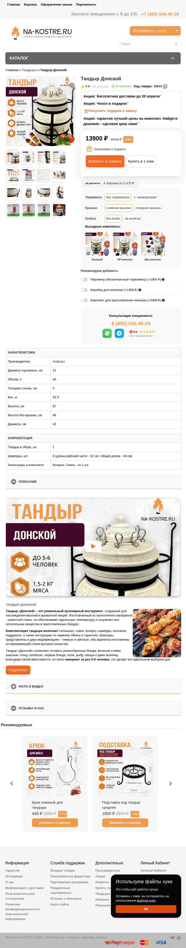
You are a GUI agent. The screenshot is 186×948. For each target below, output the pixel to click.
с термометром (145, 197)
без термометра (118, 197)
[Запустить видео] (92, 547)
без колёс (113, 218)
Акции (100, 876)
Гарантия (12, 870)
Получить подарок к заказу (112, 111)
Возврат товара (62, 870)
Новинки (102, 899)
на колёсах (133, 218)
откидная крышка (148, 208)
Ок (146, 909)
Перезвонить (86, 4)
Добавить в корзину (105, 161)
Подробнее (17, 670)
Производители (107, 870)
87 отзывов (101, 86)
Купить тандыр (107, 888)
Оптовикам (14, 876)
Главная (13, 4)
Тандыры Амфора (109, 894)
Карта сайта (59, 904)
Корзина (30, 4)
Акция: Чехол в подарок (105, 103)
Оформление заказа (56, 4)
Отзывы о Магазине (66, 898)
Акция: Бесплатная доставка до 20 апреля (122, 96)
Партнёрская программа (69, 882)
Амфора (59, 361)
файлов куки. (146, 900)
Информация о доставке (24, 888)
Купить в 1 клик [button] (141, 161)
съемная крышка (118, 208)
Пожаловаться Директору (70, 876)
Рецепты (102, 882)
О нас (9, 882)
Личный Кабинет (153, 870)
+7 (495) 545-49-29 (160, 14)
